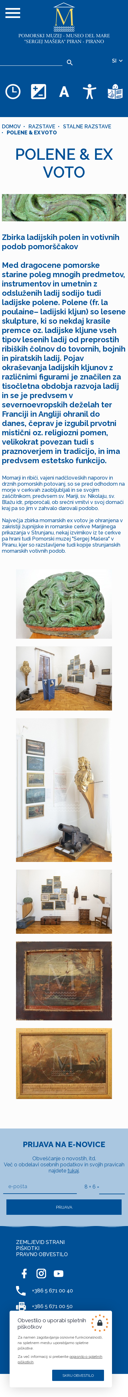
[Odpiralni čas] (13, 91)
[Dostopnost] (89, 91)
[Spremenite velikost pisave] (64, 91)
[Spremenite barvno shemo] (38, 91)
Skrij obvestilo (78, 1375)
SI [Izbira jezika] (118, 61)
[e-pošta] (40, 1187)
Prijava (64, 1207)
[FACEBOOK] (24, 1273)
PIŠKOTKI (27, 1248)
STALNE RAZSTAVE (87, 127)
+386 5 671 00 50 (52, 1306)
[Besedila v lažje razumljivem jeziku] (115, 91)
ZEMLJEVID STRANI (40, 1242)
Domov (11, 127)
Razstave (41, 127)
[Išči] (69, 62)
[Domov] (64, 23)
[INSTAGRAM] (41, 1273)
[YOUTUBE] (59, 1273)
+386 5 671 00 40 (52, 1291)
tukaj (73, 1171)
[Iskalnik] (31, 61)
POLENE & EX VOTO (32, 133)
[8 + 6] (112, 1186)
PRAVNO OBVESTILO (42, 1254)
